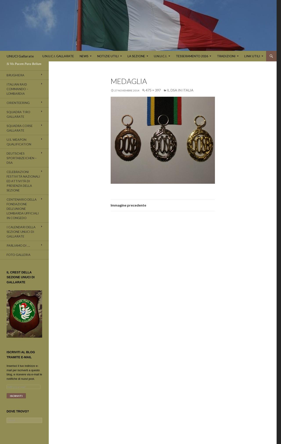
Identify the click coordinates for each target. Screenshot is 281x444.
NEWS (84, 56)
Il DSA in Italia (180, 90)
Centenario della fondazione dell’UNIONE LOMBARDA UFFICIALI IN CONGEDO (23, 209)
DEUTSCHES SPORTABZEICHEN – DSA (22, 158)
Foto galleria (19, 255)
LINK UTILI (252, 56)
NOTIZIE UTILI (108, 56)
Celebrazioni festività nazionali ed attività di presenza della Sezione (23, 181)
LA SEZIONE (136, 56)
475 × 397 (153, 90)
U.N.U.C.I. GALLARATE (58, 56)
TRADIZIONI (226, 56)
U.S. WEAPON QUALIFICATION (19, 142)
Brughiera (15, 75)
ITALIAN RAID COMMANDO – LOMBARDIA (17, 88)
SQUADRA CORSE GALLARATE (20, 128)
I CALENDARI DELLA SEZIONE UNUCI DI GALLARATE (21, 231)
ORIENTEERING (18, 103)
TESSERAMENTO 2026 (192, 56)
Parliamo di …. (18, 245)
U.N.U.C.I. (160, 56)
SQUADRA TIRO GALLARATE (18, 114)
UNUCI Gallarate (20, 56)
